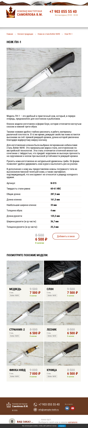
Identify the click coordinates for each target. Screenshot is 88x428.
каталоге (72, 422)
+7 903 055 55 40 (63, 11)
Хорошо (62, 426)
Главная (10, 34)
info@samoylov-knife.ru (48, 409)
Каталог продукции (25, 34)
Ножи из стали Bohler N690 (49, 34)
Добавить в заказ (66, 236)
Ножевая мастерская (30, 13)
